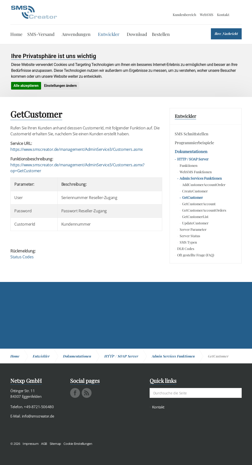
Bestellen (161, 34)
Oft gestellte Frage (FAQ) (195, 255)
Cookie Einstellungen (77, 443)
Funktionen (188, 165)
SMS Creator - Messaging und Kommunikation (34, 12)
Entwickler (108, 34)
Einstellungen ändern (60, 86)
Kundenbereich (184, 14)
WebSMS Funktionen (196, 172)
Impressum (30, 443)
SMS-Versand (40, 34)
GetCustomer (192, 197)
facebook (75, 393)
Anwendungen (76, 34)
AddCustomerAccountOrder (203, 184)
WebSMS (206, 14)
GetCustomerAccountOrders (204, 210)
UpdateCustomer (195, 223)
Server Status (190, 235)
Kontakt (223, 14)
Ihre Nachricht (226, 33)
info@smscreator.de (38, 416)
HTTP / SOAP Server (192, 159)
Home (16, 34)
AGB (44, 443)
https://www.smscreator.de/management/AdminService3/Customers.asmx (76, 149)
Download (137, 34)
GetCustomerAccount (199, 204)
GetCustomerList (195, 216)
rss (87, 393)
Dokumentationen (191, 151)
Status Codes (21, 257)
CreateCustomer (195, 191)
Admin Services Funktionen (201, 178)
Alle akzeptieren (26, 86)
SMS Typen (188, 242)
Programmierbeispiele (194, 142)
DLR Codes (185, 248)
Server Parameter (193, 229)
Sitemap (55, 443)
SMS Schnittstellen (191, 133)
